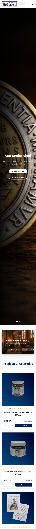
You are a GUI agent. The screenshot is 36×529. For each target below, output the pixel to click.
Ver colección (18, 171)
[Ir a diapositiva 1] (17, 321)
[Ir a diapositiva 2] (19, 321)
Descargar (18, 177)
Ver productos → (12, 349)
